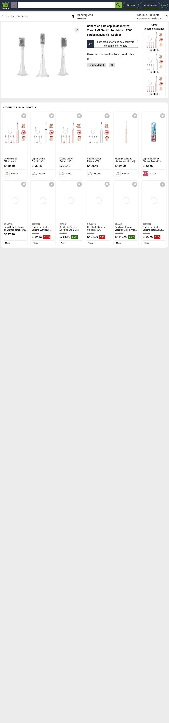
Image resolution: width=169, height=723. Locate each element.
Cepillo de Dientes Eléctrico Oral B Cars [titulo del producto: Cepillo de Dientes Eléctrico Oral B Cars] (69, 228)
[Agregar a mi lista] (23, 115)
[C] (112, 65)
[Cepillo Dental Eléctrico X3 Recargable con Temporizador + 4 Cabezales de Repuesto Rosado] (154, 42)
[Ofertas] (66, 5)
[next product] (152, 16)
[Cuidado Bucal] (96, 65)
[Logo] (5, 5)
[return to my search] (82, 16)
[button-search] (118, 5)
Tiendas (131, 5)
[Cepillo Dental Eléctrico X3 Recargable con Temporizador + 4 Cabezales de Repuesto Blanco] (154, 64)
